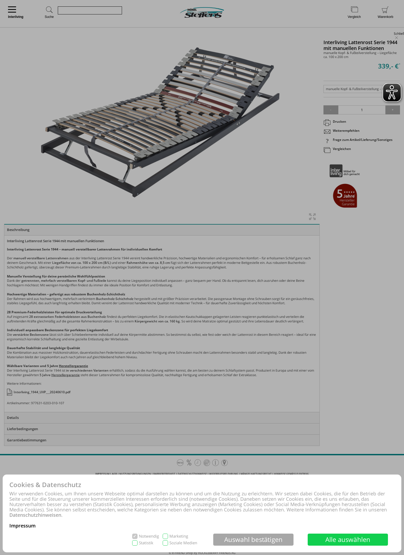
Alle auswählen (348, 539)
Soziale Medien (183, 542)
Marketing (178, 536)
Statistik (146, 542)
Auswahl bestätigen (253, 539)
